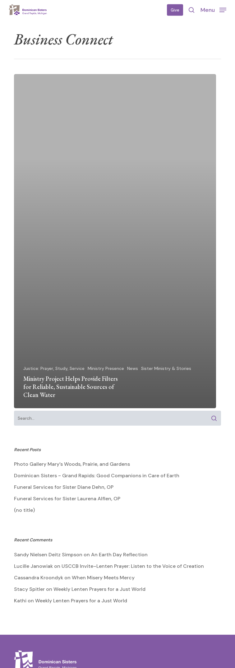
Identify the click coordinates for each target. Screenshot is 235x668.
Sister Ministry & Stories (166, 368)
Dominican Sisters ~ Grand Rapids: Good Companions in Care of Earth (96, 475)
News (132, 368)
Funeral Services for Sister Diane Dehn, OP (63, 487)
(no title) (24, 510)
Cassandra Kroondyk (38, 577)
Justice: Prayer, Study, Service (54, 368)
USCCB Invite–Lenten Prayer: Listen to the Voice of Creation (133, 566)
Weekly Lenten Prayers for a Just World (99, 589)
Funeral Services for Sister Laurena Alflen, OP (67, 498)
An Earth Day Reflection (119, 554)
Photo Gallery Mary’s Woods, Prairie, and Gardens (72, 464)
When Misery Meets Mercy (103, 577)
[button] (213, 9)
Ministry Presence (106, 368)
